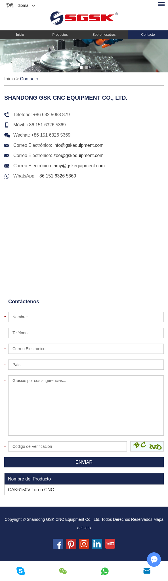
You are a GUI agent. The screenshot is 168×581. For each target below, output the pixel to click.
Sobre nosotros (104, 35)
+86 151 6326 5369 (56, 176)
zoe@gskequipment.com (78, 155)
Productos (60, 35)
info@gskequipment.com (78, 145)
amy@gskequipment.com (79, 165)
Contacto (148, 35)
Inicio (20, 35)
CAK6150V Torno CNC (31, 489)
